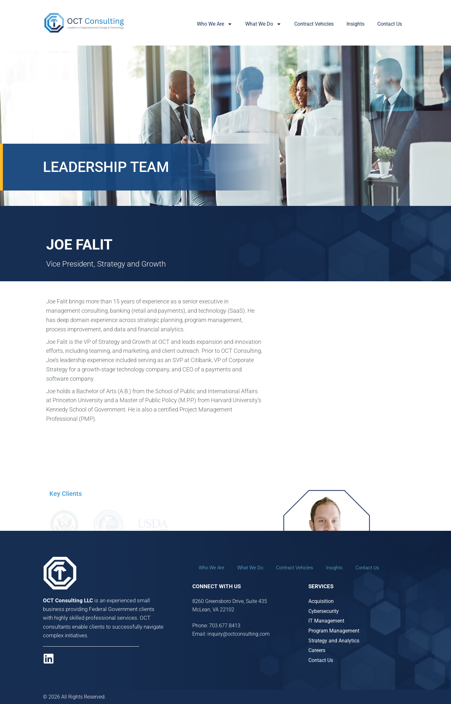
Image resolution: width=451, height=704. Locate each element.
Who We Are (214, 24)
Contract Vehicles (314, 24)
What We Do (263, 24)
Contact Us (389, 24)
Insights (355, 24)
